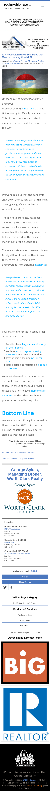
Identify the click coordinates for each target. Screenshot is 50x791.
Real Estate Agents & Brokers (25, 603)
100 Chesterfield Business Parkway (17, 554)
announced (27, 108)
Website (25, 577)
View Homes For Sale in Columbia (18, 452)
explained (40, 264)
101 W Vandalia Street (12, 529)
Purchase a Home (24, 615)
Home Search (25, 582)
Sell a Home (25, 625)
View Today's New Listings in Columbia (18, 459)
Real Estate (25, 620)
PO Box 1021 (9, 542)
